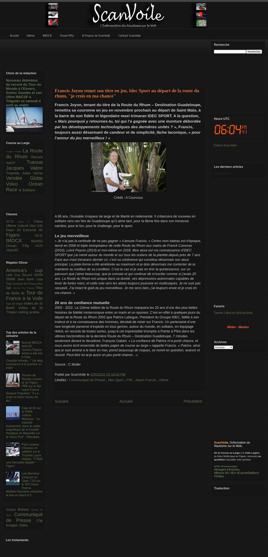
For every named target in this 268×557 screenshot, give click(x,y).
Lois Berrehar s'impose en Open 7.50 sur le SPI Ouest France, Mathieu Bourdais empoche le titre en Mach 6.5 (24, 484)
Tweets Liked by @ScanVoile (233, 312)
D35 (40, 225)
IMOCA (18, 240)
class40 (12, 250)
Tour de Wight (15, 303)
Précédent (193, 401)
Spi (9, 288)
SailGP (16, 162)
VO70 (39, 245)
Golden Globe (14, 151)
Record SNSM (32, 275)
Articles (12, 509)
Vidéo (23, 525)
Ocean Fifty (20, 246)
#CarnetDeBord (248, 473)
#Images (220, 469)
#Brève (219, 473)
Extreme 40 (33, 230)
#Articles (233, 469)
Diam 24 (14, 230)
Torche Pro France (24, 288)
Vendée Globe (24, 178)
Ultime (163, 380)
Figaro (20, 235)
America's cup (24, 270)
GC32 (39, 235)
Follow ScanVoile (225, 145)
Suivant (61, 401)
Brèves (24, 509)
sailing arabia (28, 312)
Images (12, 525)
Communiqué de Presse (87, 380)
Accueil (126, 401)
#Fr (227, 473)
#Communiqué (229, 466)
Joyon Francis (146, 380)
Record (37, 157)
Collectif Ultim (27, 225)
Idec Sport (116, 380)
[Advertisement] (128, 61)
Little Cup (14, 275)
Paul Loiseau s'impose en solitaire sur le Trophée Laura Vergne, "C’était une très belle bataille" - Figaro (24, 455)
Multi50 (37, 241)
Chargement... (223, 173)
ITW (129, 380)
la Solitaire (27, 190)
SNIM (12, 279)
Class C (26, 221)
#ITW (217, 466)
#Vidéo (219, 476)
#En (233, 473)
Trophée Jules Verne (24, 173)
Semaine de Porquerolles (27, 283)
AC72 (12, 221)
